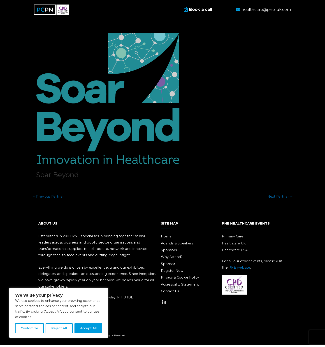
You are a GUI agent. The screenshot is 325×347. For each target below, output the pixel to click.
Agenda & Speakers (178, 246)
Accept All (88, 328)
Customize (29, 328)
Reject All (59, 328)
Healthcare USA (236, 253)
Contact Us (170, 295)
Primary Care (233, 239)
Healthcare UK (235, 246)
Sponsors (169, 253)
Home (166, 239)
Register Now (172, 274)
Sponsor (168, 267)
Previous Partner (48, 198)
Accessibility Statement (181, 288)
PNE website (240, 270)
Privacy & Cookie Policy (180, 281)
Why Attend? (172, 260)
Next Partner (279, 198)
